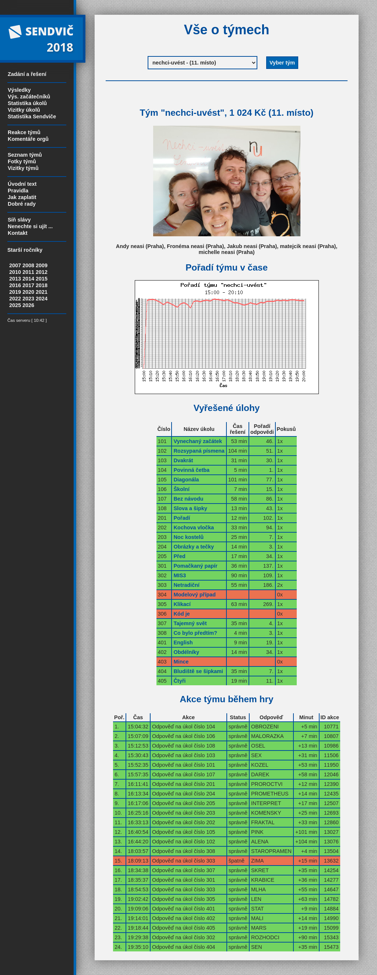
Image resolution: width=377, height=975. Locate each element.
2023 (28, 299)
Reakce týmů (24, 132)
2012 (41, 272)
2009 (41, 265)
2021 (41, 292)
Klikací (181, 604)
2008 (28, 265)
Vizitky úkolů (24, 110)
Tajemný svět (190, 623)
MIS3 (179, 575)
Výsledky (19, 90)
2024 (41, 299)
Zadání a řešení (27, 74)
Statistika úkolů (27, 103)
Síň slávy (19, 220)
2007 (15, 265)
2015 (41, 279)
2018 (41, 285)
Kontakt (18, 233)
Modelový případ (194, 595)
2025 (15, 305)
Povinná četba (191, 470)
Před (179, 556)
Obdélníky (186, 652)
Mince (180, 662)
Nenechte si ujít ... (30, 226)
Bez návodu (188, 499)
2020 (28, 292)
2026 (28, 305)
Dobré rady (22, 204)
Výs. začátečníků (29, 97)
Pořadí (181, 518)
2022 (15, 299)
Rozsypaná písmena (198, 451)
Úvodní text (22, 184)
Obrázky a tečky (193, 547)
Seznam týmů (25, 155)
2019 (15, 292)
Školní (181, 489)
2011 (28, 272)
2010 (15, 272)
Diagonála (186, 480)
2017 (28, 285)
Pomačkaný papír (195, 566)
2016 (15, 285)
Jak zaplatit (22, 197)
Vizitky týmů (23, 168)
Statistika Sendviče (32, 116)
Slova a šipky (190, 508)
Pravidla (18, 191)
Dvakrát (183, 460)
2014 (28, 279)
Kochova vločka (193, 527)
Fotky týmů (22, 161)
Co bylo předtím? (195, 633)
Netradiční (186, 585)
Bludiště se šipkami (198, 671)
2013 (15, 279)
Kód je (181, 614)
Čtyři (179, 681)
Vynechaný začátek (197, 441)
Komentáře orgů (28, 139)
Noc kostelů (188, 537)
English (183, 642)
